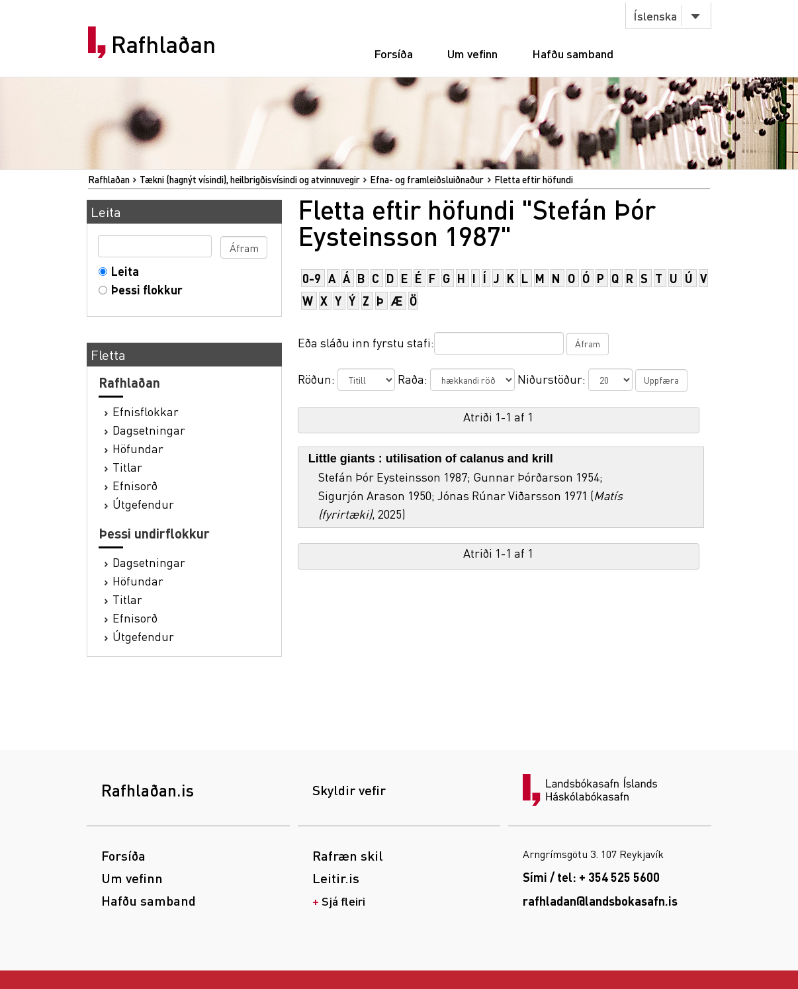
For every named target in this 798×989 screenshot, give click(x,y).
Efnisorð (134, 485)
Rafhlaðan (163, 44)
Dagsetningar (148, 429)
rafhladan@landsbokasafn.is (600, 900)
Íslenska (655, 15)
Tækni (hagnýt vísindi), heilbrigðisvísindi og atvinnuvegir (250, 179)
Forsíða (393, 53)
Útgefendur (143, 503)
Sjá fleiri (343, 900)
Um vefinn (472, 53)
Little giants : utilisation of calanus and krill (430, 458)
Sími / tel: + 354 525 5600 (591, 876)
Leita (122, 271)
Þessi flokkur (144, 289)
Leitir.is (335, 877)
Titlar (127, 466)
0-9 (311, 278)
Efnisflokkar (145, 411)
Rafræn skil (347, 855)
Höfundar (137, 448)
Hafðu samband (572, 53)
